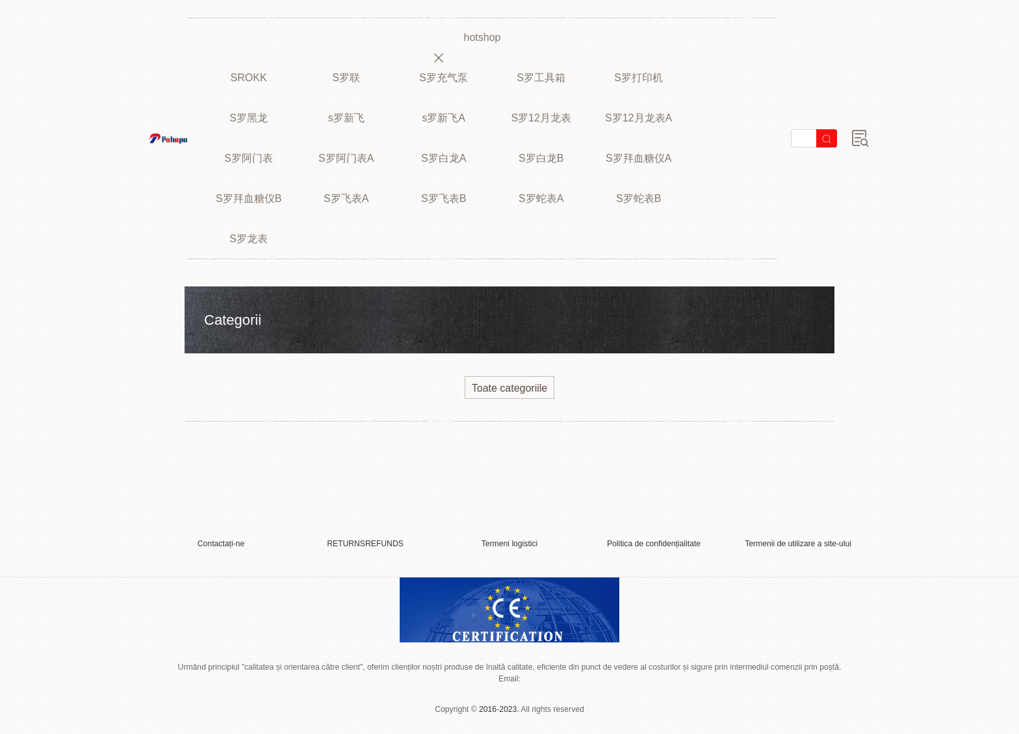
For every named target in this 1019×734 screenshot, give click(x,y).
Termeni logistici (510, 543)
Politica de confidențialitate (654, 543)
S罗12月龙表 (541, 117)
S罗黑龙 (248, 117)
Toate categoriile (510, 388)
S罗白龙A (443, 158)
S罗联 (346, 77)
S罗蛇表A (541, 198)
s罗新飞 (346, 117)
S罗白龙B (541, 158)
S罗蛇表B (638, 198)
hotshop (482, 37)
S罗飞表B (443, 198)
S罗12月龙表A (638, 117)
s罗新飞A (443, 117)
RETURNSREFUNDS (365, 543)
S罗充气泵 (443, 77)
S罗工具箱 (541, 77)
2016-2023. (499, 709)
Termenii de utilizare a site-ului (798, 543)
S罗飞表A (346, 198)
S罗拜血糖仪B (248, 198)
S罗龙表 (248, 238)
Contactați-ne (221, 543)
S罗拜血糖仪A (638, 158)
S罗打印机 (638, 77)
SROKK (249, 77)
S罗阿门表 (248, 158)
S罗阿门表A (346, 158)
